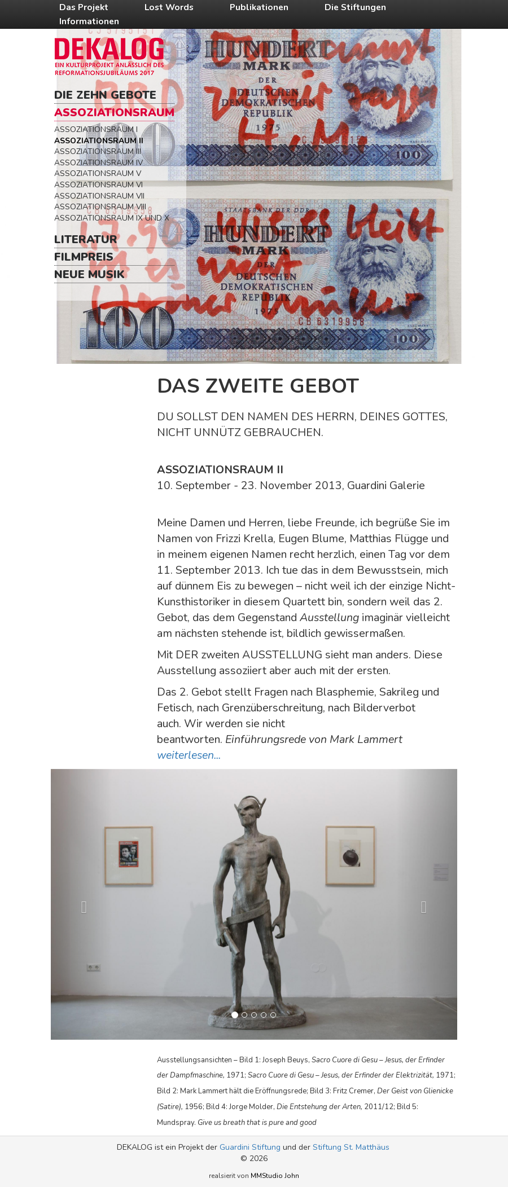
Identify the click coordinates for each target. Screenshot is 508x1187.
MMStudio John (275, 1175)
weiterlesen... (189, 755)
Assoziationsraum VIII (100, 206)
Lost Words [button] (169, 7)
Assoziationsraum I (96, 129)
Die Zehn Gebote (105, 95)
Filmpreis (83, 257)
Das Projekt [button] (83, 7)
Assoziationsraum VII (99, 196)
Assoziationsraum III (97, 151)
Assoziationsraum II (98, 140)
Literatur (85, 239)
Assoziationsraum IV (98, 162)
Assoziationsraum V (97, 173)
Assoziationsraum (114, 112)
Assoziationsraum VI (98, 184)
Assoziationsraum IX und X (111, 218)
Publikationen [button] (259, 7)
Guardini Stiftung (250, 1147)
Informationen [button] (89, 21)
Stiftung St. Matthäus (351, 1147)
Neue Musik (89, 274)
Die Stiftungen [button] (355, 7)
